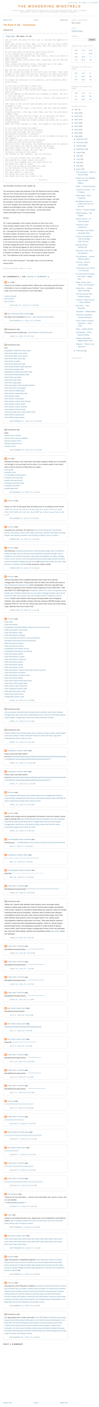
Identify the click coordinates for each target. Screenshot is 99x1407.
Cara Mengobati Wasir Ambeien (19, 839)
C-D (83, 50)
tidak (14, 596)
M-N (90, 54)
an (44, 759)
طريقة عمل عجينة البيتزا (26, 512)
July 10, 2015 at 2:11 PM (22, 1077)
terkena (24, 756)
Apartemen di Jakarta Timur (45, 1268)
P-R (90, 76)
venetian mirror (10, 446)
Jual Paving (30, 533)
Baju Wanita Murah (39, 1265)
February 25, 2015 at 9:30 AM (24, 568)
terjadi (42, 561)
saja (6, 564)
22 (49, 843)
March (78, 169)
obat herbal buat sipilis (13, 377)
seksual (26, 554)
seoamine (10, 501)
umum (24, 559)
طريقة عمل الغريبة (41, 509)
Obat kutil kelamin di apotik (14, 657)
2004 (76, 120)
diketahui (60, 551)
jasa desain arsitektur (43, 1286)
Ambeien (41, 590)
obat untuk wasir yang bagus (15, 388)
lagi (28, 596)
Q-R (83, 57)
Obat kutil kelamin (11, 625)
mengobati (34, 590)
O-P (76, 57)
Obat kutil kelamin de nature (15, 673)
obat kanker (55, 931)
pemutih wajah (29, 1268)
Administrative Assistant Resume (40, 332)
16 (38, 843)
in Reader (94, 2)
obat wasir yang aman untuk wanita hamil (20, 412)
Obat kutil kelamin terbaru (14, 646)
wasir (38, 712)
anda (16, 756)
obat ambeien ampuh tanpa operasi (18, 401)
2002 (76, 126)
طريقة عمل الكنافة (11, 509)
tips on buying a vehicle (19, 1221)
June (78, 159)
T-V (76, 60)
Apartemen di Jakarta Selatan (20, 1265)
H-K (76, 54)
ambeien (43, 712)
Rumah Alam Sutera (12, 1262)
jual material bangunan (23, 1294)
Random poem (77, 31)
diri (51, 556)
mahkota (31, 715)
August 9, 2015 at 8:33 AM (23, 1170)
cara (6, 712)
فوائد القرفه (12, 512)
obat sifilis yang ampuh (13, 383)
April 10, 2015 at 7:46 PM (22, 700)
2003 (76, 123)
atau (48, 756)
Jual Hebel (54, 533)
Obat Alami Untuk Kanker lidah (16, 683)
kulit (35, 756)
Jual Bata (46, 533)
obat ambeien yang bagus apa (16, 393)
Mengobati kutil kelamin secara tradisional (20, 641)
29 (62, 843)
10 (27, 843)
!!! (50, 759)
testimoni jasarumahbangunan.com (52, 1299)
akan (18, 596)
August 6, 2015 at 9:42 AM (23, 1124)
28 (60, 843)
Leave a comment (37, 277)
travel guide (9, 470)
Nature (7, 598)
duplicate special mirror (13, 443)
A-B (76, 50)
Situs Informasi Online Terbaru (18, 314)
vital (59, 561)
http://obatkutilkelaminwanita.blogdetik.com (37, 819)
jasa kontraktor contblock (25, 1289)
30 (64, 843)
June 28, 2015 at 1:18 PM (22, 969)
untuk (12, 593)
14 (34, 843)
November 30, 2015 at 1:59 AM (25, 1337)
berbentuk (8, 561)
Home (36, 20)
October (79, 146)
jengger (47, 551)
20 (45, 843)
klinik (61, 798)
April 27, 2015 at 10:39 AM (22, 763)
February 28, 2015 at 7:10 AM (24, 610)
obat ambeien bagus (12, 396)
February (79, 351)
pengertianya (28, 551)
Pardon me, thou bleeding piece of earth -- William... (85, 180)
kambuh (24, 596)
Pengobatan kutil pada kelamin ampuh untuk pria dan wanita (27, 627)
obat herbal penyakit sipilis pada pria (18, 367)
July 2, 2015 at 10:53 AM (21, 1015)
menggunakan (10, 715)
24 (53, 843)
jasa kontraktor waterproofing (31, 1331)
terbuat (50, 717)
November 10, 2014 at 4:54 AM (25, 492)
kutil (28, 559)
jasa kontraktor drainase (30, 1328)
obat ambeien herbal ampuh (15, 409)
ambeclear (44, 717)
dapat (37, 556)
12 (30, 843)
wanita (32, 795)
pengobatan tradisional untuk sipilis (18, 351)
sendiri (49, 590)
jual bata (47, 1294)
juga (32, 556)
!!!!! (48, 759)
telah (58, 756)
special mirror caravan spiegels (16, 438)
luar (31, 593)
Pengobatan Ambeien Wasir (17, 751)
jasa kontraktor (10, 1289)
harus (33, 733)
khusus (33, 798)
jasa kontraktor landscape (43, 1291)
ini (56, 551)
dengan (54, 554)
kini (54, 756)
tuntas (7, 596)
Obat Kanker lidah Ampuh (14, 694)
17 (40, 843)
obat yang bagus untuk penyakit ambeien (20, 385)
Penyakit (25, 556)
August (78, 152)
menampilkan (44, 556)
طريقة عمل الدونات (55, 509)
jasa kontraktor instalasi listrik (22, 1291)
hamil (53, 715)
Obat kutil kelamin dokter (14, 678)
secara (18, 559)
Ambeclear (52, 596)
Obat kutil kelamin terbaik (14, 643)
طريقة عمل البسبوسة (56, 512)
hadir (61, 756)
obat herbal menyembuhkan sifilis (17, 375)
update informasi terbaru (14, 480)
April (78, 166)
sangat (21, 801)
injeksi (52, 733)
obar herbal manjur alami (16, 1008)
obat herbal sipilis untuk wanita (16, 353)
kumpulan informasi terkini (14, 483)
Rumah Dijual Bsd (45, 1262)
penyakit (41, 551)
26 (56, 843)
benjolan (16, 561)
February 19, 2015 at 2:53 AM (24, 539)
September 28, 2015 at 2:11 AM (25, 1248)
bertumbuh (38, 559)
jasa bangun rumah (37, 1302)
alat (56, 561)
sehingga (45, 593)
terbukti (31, 759)
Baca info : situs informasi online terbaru (39, 317)
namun (13, 559)
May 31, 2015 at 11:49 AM (22, 877)
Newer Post (7, 20)
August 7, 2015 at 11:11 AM (23, 1139)
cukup (7, 717)
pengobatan (57, 590)
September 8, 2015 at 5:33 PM (25, 1227)
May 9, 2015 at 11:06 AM (21, 846)
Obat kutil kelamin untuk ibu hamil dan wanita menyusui (25, 670)
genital (54, 559)
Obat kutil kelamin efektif (14, 654)
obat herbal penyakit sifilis (14, 369)
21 (47, 843)
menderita (15, 564)
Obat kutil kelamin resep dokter (16, 630)
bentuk (7, 559)
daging (21, 561)
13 (32, 843)
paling (48, 798)
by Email (83, 2)
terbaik (7, 593)
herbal (37, 717)
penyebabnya (39, 554)
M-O (83, 76)
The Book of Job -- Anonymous (19, 25)
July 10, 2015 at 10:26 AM (22, 1062)
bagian (49, 559)
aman (41, 715)
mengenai (19, 551)
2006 (76, 113)
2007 (76, 110)
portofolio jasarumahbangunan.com (26, 1299)
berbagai (61, 556)
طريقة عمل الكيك (41, 512)
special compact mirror (13, 441)
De (60, 596)
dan (35, 593)
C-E (83, 73)
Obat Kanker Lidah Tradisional (16, 686)
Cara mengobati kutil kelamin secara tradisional (22, 638)
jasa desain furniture (58, 1286)
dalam (55, 556)
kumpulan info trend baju (14, 478)
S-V (76, 80)
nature (42, 736)
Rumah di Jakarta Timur (29, 1262)
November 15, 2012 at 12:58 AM (25, 321)
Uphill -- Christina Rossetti (85, 186)
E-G (90, 50)
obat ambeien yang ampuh (14, 415)
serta (26, 715)
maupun (47, 733)
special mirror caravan (13, 435)
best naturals (9, 299)
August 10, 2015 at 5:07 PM (23, 1185)
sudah (26, 759)
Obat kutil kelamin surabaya (15, 635)
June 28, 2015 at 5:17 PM (22, 1000)
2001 (76, 130)
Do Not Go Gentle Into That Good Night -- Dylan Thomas (84, 238)
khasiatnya (38, 759)
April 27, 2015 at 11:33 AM (22, 784)
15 (36, 843)
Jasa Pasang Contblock (37, 535)
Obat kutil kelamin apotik (14, 665)
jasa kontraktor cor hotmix (44, 1289)
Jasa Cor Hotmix (52, 535)
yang (31, 554)
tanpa (58, 715)
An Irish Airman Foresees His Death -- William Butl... (85, 276)
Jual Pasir (38, 533)
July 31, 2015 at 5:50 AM (21, 1108)
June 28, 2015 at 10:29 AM (22, 953)
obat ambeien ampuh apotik (15, 404)
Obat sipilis (9, 622)
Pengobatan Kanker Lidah (14, 697)
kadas (44, 756)
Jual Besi (24, 535)
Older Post (64, 20)
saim (9, 282)
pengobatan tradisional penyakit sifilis (18, 372)
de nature (16, 759)
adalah (7, 554)
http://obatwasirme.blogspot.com (17, 585)
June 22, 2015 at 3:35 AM (22, 938)
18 (42, 843)
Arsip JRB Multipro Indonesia (45, 1296)
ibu (49, 715)
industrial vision (10, 472)
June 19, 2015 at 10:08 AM (22, 893)
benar (58, 593)
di (36, 733)
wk (6, 1027)
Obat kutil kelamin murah (14, 667)
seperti (39, 756)
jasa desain (49, 1323)
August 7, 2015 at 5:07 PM (23, 1154)
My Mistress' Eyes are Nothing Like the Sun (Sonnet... (84, 203)
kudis (51, 756)
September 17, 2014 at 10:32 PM (26, 421)
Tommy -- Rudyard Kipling (85, 210)
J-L (76, 76)
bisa (9, 564)
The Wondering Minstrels (49, 6)
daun (17, 715)
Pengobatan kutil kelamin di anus (17, 649)
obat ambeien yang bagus (14, 399)
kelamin (23, 795)
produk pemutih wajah (55, 1265)
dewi (9, 458)
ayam (53, 551)
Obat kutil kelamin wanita (14, 662)
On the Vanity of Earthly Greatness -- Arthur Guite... (84, 323)
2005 (76, 116)
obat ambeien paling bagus (15, 391)
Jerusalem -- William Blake (86, 311)
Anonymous (43, 180)
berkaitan (47, 554)
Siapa (64, 561)
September (80, 149)
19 (43, 843)
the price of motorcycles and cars (41, 1221)
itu (46, 590)
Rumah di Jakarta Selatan (14, 1268)
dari (28, 593)
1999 (76, 136)
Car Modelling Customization (15, 475)
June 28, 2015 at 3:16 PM (22, 984)
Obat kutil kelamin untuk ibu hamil (17, 675)
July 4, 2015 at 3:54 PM (21, 1046)
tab (46, 759)
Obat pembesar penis (15, 1203)
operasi (63, 715)
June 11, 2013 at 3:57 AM (22, 336)
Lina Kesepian (12, 1194)
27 (58, 843)
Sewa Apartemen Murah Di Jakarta (49, 1260)
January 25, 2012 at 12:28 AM (24, 305)
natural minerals (10, 296)
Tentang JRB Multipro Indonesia (22, 1296)
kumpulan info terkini (12, 486)
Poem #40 (10, 36)
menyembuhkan (23, 712)
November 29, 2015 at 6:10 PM (25, 1306)
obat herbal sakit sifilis (13, 380)
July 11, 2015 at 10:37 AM (22, 1092)
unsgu (9, 1215)
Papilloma (8, 556)
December (80, 139)
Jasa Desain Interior (17, 533)
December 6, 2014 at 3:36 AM (24, 518)
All (91, 60)
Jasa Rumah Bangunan (43, 530)
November (80, 142)
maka (35, 551)
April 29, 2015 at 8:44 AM (22, 805)
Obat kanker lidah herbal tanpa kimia (18, 681)
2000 (76, 133)
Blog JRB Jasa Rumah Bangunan (17, 1302)
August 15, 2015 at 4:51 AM (23, 1206)
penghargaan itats (11, 488)
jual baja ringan (38, 1294)
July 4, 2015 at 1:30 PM (21, 1031)
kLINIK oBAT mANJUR (15, 886)
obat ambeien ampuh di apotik (16, 407)
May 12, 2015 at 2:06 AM (21, 862)
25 (55, 843)
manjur (53, 798)
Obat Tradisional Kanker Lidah (16, 689)
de (39, 736)
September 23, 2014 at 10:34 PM (26, 450)
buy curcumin (9, 301)
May (78, 162)
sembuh (23, 733)
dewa (37, 715)
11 (28, 843)
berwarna (32, 561)
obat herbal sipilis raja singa (15, 358)
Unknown (10, 527)
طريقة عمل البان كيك (26, 509)
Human (60, 554)
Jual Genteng (15, 535)
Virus (14, 556)
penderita (61, 559)
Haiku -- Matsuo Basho (84, 329)
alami (14, 712)
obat (32, 596)
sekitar (51, 561)
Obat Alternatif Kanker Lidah (15, 691)
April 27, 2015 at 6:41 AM (22, 721)
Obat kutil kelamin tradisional (15, 659)
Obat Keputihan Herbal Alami (18, 1132)
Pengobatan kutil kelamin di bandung (18, 651)
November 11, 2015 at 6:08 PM (25, 1274)
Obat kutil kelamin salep (13, 633)
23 (51, 843)
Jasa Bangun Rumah (24, 1333)
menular (20, 554)
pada (44, 559)
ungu (22, 715)
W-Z (83, 60)
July (77, 156)
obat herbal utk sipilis (12, 361)
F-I (90, 73)
